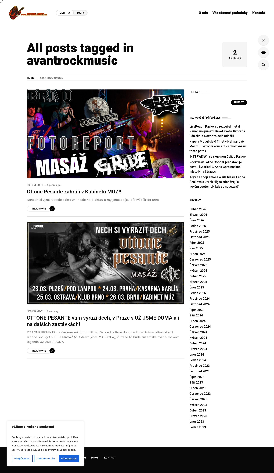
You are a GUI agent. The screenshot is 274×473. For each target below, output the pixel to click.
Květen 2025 (198, 270)
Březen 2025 (198, 282)
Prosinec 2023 (199, 365)
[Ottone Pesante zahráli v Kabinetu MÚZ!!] (41, 208)
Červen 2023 (198, 399)
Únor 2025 (196, 287)
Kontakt (110, 458)
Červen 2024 (198, 332)
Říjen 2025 (196, 242)
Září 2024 (196, 315)
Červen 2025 (198, 265)
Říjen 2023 (196, 377)
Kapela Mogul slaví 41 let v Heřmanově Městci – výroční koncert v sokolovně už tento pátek (218, 146)
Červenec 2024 (200, 326)
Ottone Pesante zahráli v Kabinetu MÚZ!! (74, 192)
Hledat (239, 102)
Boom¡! (95, 458)
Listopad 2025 (199, 237)
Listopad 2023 (199, 371)
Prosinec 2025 (199, 231)
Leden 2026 (197, 226)
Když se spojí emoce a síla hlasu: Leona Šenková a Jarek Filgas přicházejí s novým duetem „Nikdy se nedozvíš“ (217, 182)
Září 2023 (196, 382)
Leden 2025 (197, 293)
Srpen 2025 (197, 254)
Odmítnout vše (46, 458)
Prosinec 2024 (199, 298)
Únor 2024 (196, 354)
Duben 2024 (197, 343)
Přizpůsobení (22, 458)
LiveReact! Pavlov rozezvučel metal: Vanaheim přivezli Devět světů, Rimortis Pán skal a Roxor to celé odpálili (217, 131)
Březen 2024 (198, 349)
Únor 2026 (196, 220)
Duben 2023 (197, 410)
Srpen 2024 (197, 321)
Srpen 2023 (197, 388)
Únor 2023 (196, 421)
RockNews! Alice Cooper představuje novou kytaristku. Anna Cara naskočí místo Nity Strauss (215, 167)
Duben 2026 (197, 209)
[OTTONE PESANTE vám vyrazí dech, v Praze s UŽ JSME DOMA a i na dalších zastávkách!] (41, 350)
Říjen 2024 (196, 310)
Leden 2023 (197, 427)
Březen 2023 (198, 416)
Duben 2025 (197, 276)
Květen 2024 (198, 337)
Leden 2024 (197, 360)
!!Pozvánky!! (35, 311)
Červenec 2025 (200, 259)
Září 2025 (196, 248)
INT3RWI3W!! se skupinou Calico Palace (217, 156)
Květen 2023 (198, 405)
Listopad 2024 (199, 304)
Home (30, 78)
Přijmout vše (69, 458)
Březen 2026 (198, 214)
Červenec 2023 (200, 393)
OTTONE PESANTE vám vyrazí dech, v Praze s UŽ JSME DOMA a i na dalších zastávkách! (103, 321)
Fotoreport (35, 185)
